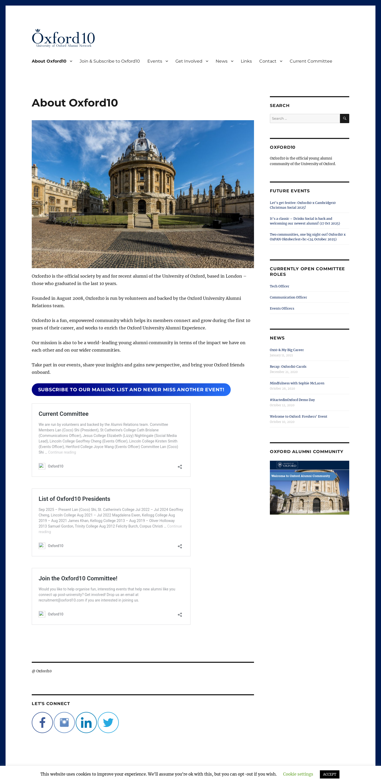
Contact (267, 61)
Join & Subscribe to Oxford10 (110, 61)
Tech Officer (279, 286)
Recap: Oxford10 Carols (288, 367)
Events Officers (282, 308)
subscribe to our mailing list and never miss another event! (131, 390)
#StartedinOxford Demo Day (292, 400)
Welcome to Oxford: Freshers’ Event (298, 416)
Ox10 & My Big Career (287, 350)
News (222, 61)
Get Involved (188, 61)
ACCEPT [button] (329, 774)
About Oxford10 (49, 61)
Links (246, 61)
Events (154, 61)
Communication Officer (288, 297)
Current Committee (311, 61)
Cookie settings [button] (298, 774)
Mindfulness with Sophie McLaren (297, 383)
